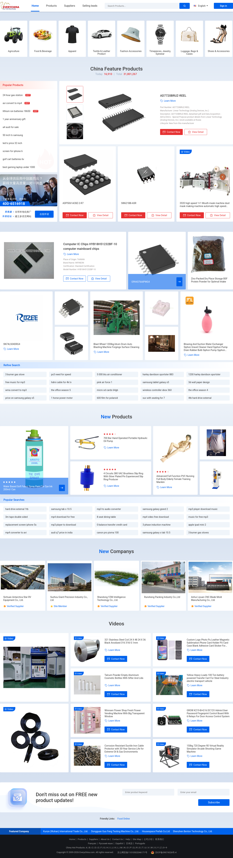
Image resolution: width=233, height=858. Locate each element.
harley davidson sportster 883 (158, 374)
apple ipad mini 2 (197, 524)
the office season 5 (61, 390)
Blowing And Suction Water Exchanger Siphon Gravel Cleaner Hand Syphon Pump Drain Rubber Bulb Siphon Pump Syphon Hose (206, 347)
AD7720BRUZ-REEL (173, 95)
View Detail (196, 131)
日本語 (129, 844)
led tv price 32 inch (12, 143)
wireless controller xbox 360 (157, 390)
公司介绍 (148, 839)
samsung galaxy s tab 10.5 (156, 532)
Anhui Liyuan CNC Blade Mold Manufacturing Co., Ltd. (206, 598)
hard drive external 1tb (16, 509)
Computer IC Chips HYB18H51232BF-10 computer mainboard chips (90, 246)
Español (119, 844)
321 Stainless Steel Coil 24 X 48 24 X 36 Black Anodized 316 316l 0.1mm (125, 641)
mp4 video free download (156, 517)
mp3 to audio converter (109, 509)
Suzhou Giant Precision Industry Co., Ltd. (69, 598)
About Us (105, 839)
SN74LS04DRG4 (11, 344)
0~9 (165, 847)
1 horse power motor (62, 398)
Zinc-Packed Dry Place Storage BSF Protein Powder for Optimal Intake (209, 280)
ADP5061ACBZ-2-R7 (73, 203)
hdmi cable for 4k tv (61, 382)
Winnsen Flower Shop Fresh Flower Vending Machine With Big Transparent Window (125, 713)
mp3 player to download (63, 524)
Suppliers (69, 5)
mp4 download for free (63, 517)
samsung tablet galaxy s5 (156, 382)
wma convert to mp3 (16, 390)
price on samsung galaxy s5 (19, 398)
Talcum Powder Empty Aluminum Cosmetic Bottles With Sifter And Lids (124, 676)
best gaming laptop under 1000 (19, 167)
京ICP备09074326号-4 (164, 852)
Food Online (123, 819)
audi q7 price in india (61, 532)
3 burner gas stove (14, 374)
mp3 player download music (203, 509)
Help (127, 839)
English (201, 6)
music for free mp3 (198, 517)
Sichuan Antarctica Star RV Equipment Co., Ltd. (17, 598)
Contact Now (171, 131)
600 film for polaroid (107, 398)
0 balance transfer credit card (112, 524)
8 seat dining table (106, 517)
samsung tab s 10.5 (61, 509)
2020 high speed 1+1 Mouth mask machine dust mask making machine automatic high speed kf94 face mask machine (205, 205)
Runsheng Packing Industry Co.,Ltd (162, 597)
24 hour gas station (13, 95)
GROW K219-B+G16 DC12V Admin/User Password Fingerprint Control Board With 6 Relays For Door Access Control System (208, 713)
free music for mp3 (15, 382)
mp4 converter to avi (16, 532)
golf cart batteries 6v (13, 159)
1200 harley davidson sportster (204, 374)
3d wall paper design (199, 382)
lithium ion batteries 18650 (16, 111)
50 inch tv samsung (13, 135)
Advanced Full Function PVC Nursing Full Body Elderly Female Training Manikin (175, 479)
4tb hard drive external (200, 398)
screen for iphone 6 (13, 151)
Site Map (137, 839)
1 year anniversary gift (14, 119)
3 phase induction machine (156, 524)
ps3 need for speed (61, 374)
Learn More (168, 100)
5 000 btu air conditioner (109, 374)
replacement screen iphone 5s (20, 524)
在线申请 (44, 214)
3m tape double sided (16, 517)
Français (92, 844)
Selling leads (89, 5)
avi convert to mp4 (12, 103)
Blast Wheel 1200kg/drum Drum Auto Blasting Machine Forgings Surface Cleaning (116, 345)
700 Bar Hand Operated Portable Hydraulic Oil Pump (125, 439)
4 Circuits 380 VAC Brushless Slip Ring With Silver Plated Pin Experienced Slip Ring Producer (123, 476)
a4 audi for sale (11, 127)
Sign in (223, 5)
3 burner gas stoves (198, 532)
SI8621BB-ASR (128, 203)
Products (51, 5)
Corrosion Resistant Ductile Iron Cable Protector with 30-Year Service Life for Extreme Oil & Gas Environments (124, 748)
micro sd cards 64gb (107, 390)
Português (140, 844)
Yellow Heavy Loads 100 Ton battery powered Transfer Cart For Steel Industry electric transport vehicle (208, 678)
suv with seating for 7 (154, 398)
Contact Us (117, 839)
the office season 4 (198, 390)
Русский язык (106, 844)
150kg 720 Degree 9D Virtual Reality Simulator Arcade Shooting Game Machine (205, 748)
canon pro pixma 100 (108, 532)
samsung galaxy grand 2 (155, 509)
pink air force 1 (104, 382)
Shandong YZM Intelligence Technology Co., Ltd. (111, 598)
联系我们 (159, 839)
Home (35, 5)
